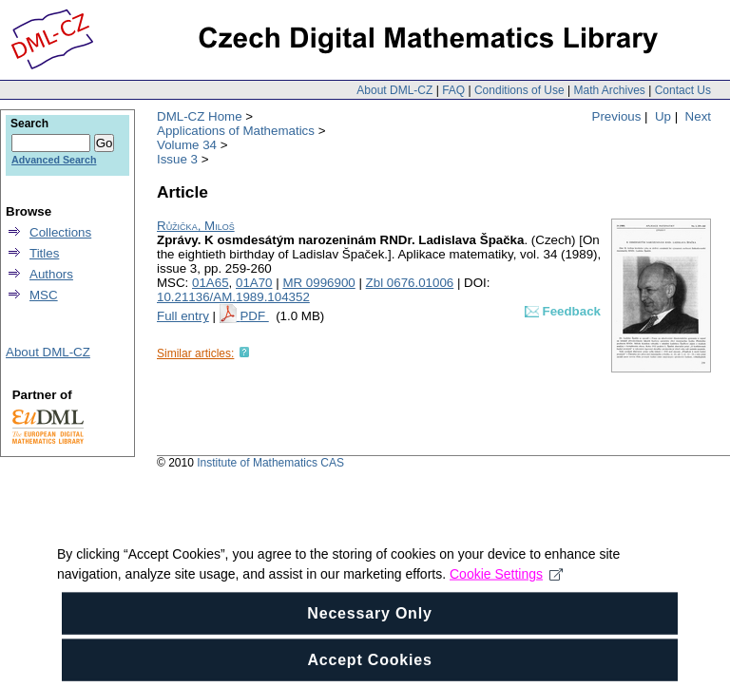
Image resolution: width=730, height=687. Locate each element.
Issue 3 (177, 159)
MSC (43, 295)
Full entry (183, 316)
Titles (44, 253)
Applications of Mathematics (236, 131)
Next (698, 116)
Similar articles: (195, 353)
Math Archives (608, 90)
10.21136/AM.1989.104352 (233, 297)
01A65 (210, 283)
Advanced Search (53, 159)
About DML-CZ (394, 90)
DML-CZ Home (199, 116)
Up (663, 116)
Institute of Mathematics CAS (270, 462)
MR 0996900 (318, 283)
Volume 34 (187, 145)
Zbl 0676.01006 (410, 283)
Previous (617, 116)
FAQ (453, 90)
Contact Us (683, 90)
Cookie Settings (506, 590)
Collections (60, 232)
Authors (51, 274)
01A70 (254, 283)
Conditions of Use (519, 90)
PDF (254, 316)
